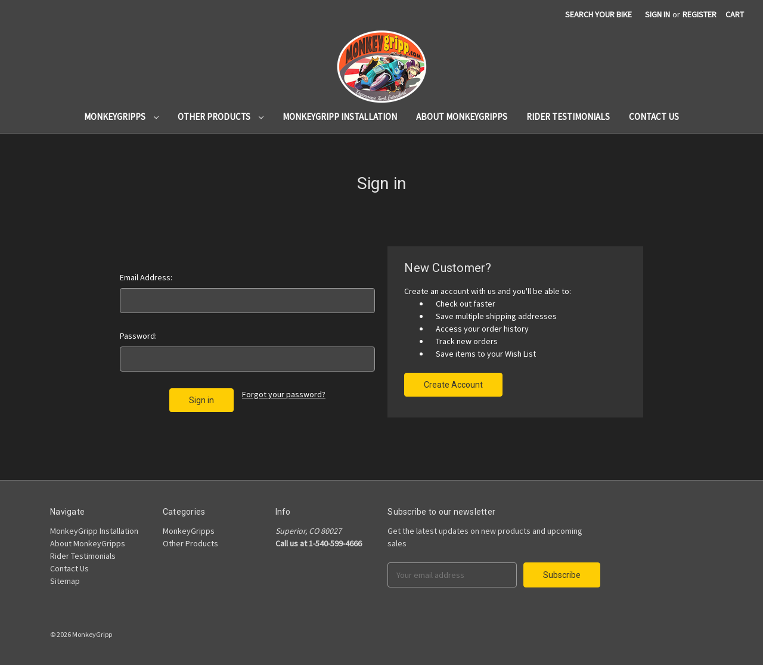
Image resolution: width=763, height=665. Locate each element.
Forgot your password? (283, 394)
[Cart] (734, 14)
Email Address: (146, 277)
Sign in (657, 14)
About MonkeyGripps (461, 116)
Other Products (220, 116)
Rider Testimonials (568, 116)
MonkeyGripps (121, 116)
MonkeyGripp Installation (340, 116)
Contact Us (654, 116)
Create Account (453, 384)
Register (700, 14)
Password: (138, 335)
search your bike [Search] (598, 14)
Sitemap (65, 581)
